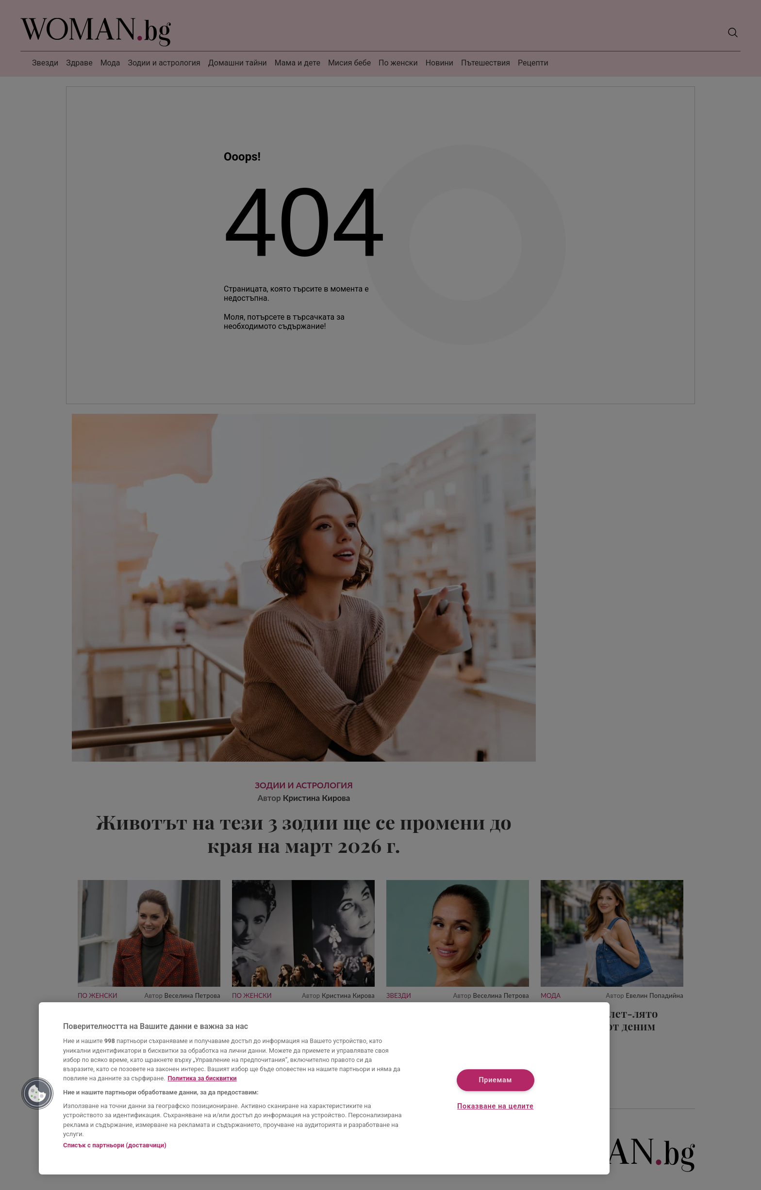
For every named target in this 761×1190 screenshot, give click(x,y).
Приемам (495, 1080)
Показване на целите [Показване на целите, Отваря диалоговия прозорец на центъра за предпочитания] (495, 1106)
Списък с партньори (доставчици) (114, 1145)
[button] (37, 1093)
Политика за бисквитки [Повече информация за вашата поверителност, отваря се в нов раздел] (202, 1078)
